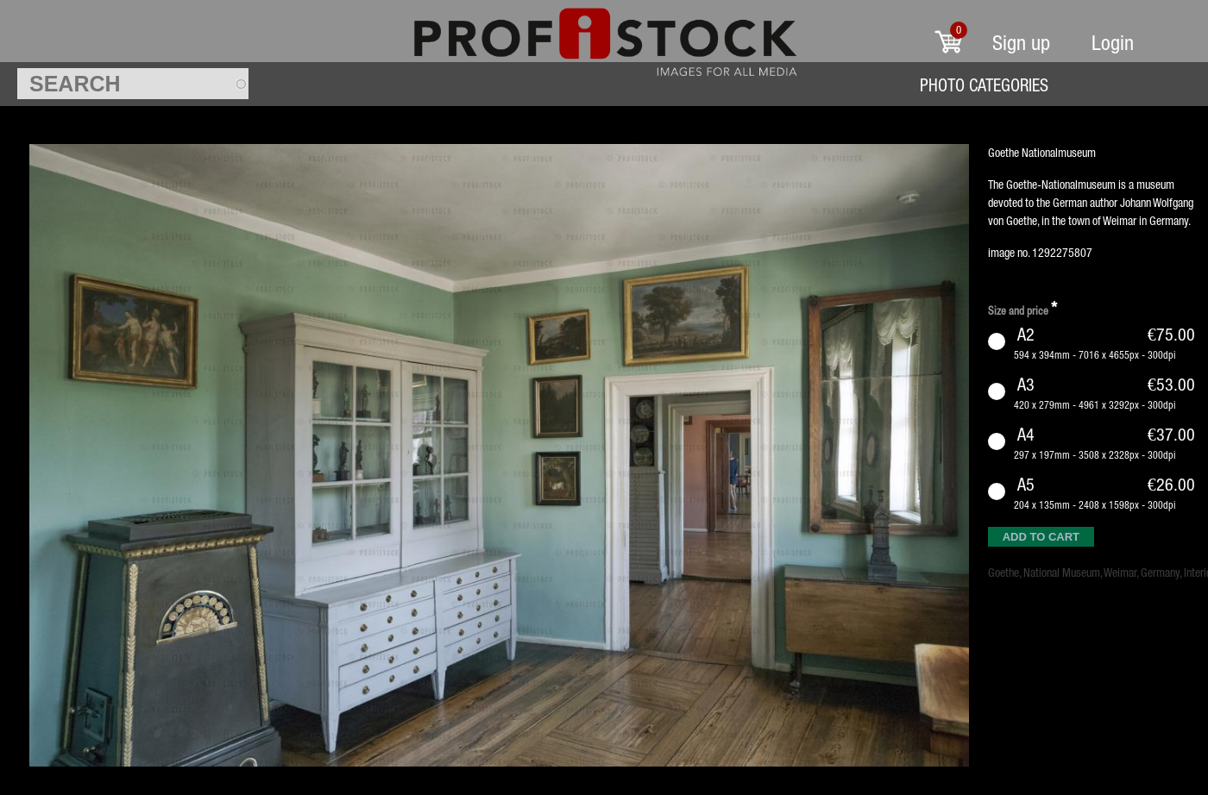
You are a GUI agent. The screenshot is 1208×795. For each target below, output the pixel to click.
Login (1113, 42)
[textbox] (133, 83)
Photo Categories (984, 85)
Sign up (1021, 42)
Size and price (1022, 308)
